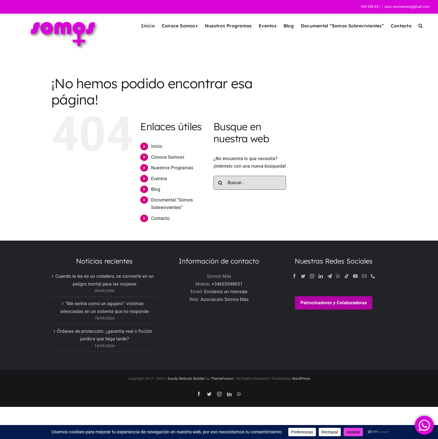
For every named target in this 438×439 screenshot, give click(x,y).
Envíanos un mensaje (225, 291)
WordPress (301, 378)
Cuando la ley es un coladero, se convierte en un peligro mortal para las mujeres (104, 280)
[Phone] (373, 276)
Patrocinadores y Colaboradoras (334, 302)
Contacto (160, 218)
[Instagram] (312, 276)
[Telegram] (329, 276)
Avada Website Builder (186, 378)
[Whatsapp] (338, 276)
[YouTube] (355, 276)
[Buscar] (220, 183)
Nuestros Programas (172, 167)
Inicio (156, 146)
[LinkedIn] (320, 276)
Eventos (159, 178)
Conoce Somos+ (168, 157)
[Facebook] (294, 276)
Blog (155, 189)
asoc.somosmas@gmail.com (407, 7)
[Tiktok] (346, 276)
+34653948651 (227, 284)
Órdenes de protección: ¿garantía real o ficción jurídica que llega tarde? (104, 335)
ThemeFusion (222, 378)
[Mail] (364, 276)
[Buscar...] (249, 183)
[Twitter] (303, 276)
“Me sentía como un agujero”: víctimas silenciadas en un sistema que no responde (104, 307)
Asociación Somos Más (225, 299)
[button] (420, 25)
